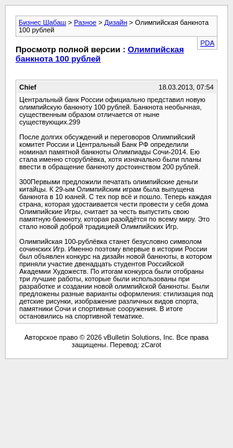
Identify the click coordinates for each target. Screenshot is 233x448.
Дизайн (115, 22)
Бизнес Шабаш (42, 22)
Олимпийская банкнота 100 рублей (100, 54)
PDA (207, 43)
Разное (85, 22)
